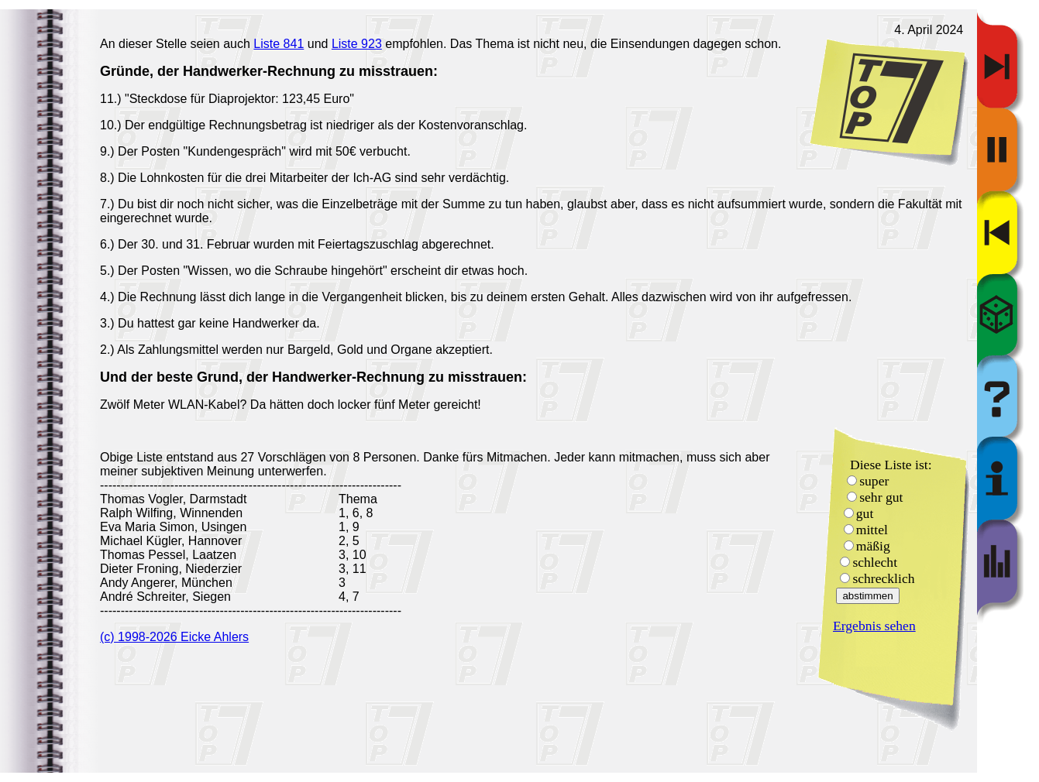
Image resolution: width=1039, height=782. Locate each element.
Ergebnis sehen (874, 625)
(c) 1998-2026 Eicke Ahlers (174, 636)
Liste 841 (278, 43)
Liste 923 (357, 43)
